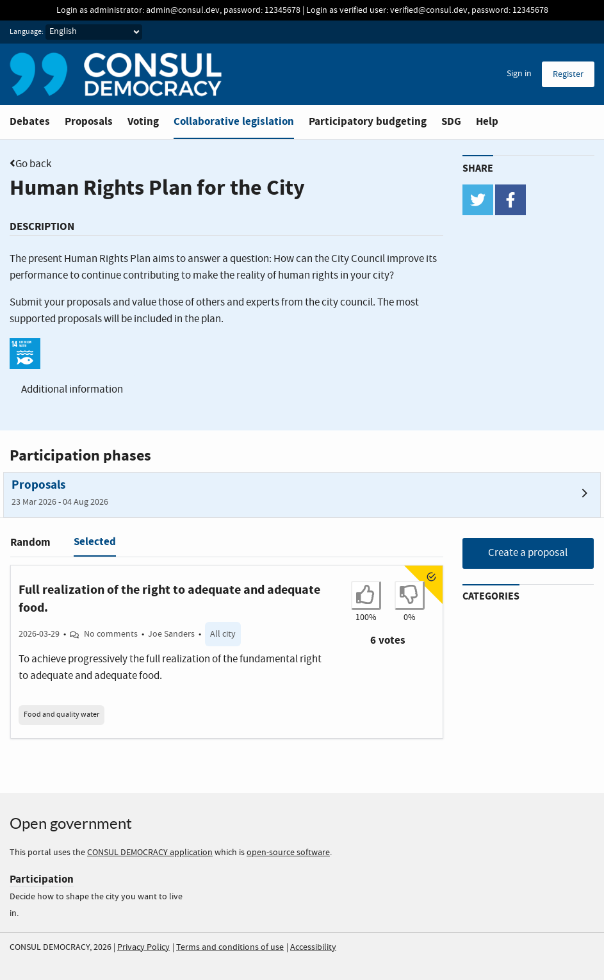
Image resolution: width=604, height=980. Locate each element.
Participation (42, 879)
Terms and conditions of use (230, 947)
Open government (71, 823)
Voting (143, 121)
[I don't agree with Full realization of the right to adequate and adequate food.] (410, 595)
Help (487, 121)
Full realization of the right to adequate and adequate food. (169, 599)
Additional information (72, 389)
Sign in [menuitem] (519, 73)
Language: (27, 32)
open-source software (288, 852)
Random (30, 542)
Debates (30, 121)
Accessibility (313, 947)
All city (223, 634)
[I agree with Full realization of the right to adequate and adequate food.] (366, 595)
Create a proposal (527, 553)
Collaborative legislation (234, 121)
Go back (33, 164)
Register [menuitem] (568, 74)
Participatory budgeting (368, 121)
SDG (451, 121)
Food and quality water (61, 715)
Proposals (89, 121)
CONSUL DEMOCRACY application (150, 852)
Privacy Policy (143, 947)
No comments (111, 634)
